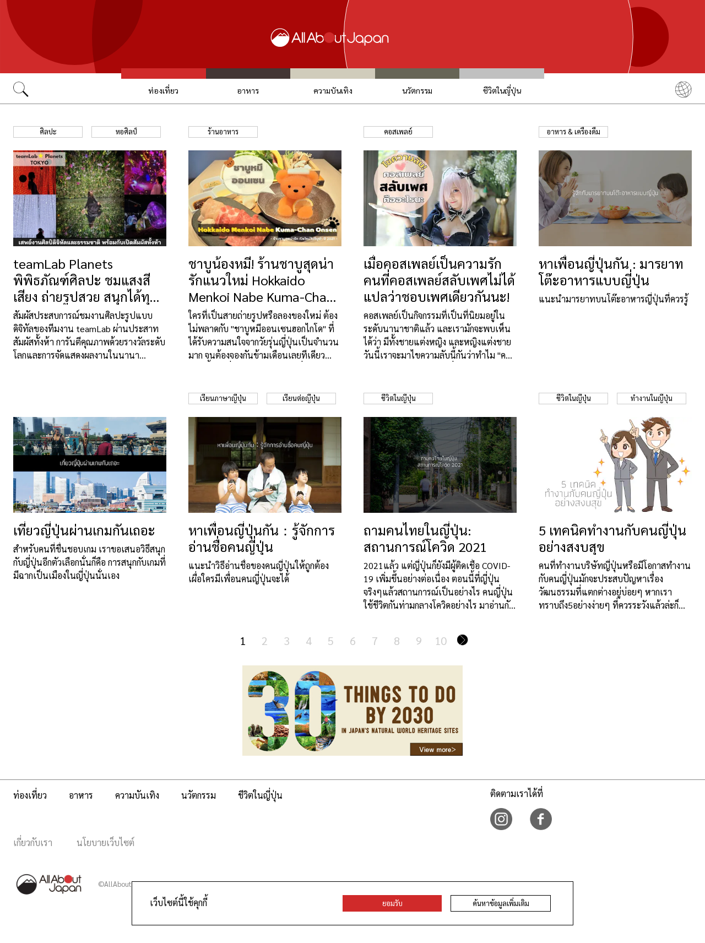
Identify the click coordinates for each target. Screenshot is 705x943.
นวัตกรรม (417, 90)
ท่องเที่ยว (163, 90)
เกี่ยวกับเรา (32, 842)
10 (441, 640)
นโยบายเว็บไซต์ (105, 842)
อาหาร (248, 90)
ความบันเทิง (332, 90)
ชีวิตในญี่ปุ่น (502, 90)
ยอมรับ (392, 903)
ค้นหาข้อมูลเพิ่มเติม (501, 903)
